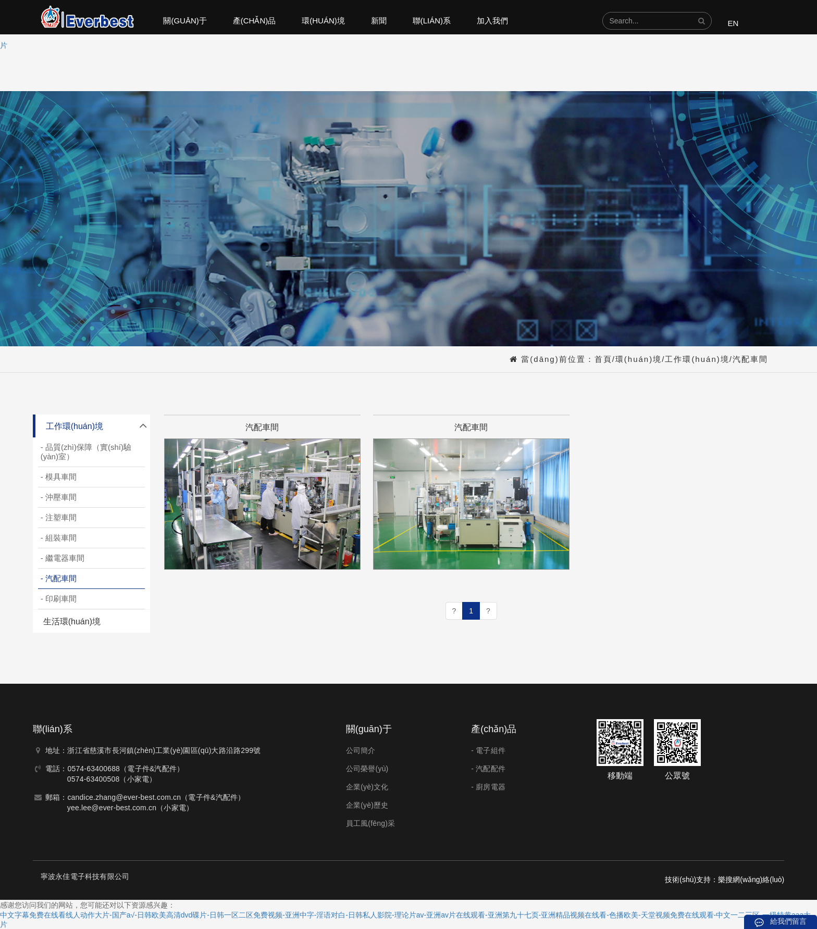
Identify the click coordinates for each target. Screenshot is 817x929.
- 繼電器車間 (62, 558)
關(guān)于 (184, 20)
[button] (701, 21)
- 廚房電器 (488, 787)
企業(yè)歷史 (367, 805)
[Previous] (454, 611)
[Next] (488, 611)
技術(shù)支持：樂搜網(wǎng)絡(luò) (724, 879)
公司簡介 (361, 750)
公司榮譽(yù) (367, 768)
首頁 (603, 359)
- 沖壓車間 (59, 497)
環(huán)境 (323, 20)
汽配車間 (750, 359)
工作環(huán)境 (697, 359)
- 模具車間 (59, 476)
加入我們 (492, 20)
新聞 (379, 20)
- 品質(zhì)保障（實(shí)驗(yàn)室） (86, 452)
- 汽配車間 (59, 578)
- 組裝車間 (59, 537)
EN (732, 23)
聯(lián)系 (432, 20)
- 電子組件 (488, 750)
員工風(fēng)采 (370, 823)
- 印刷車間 (59, 598)
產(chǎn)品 (254, 20)
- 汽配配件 (488, 768)
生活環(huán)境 (72, 621)
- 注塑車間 (59, 517)
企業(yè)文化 (367, 787)
